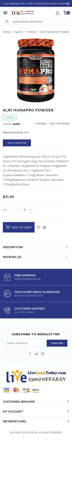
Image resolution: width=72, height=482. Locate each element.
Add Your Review (59, 123)
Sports (19, 32)
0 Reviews (40, 123)
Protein (31, 32)
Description (13, 247)
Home (7, 32)
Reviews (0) (12, 257)
